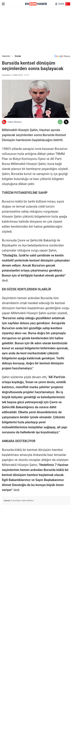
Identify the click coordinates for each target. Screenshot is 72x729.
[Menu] (3, 4)
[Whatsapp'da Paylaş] (60, 122)
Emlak (18, 56)
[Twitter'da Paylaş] (66, 122)
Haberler (6, 56)
